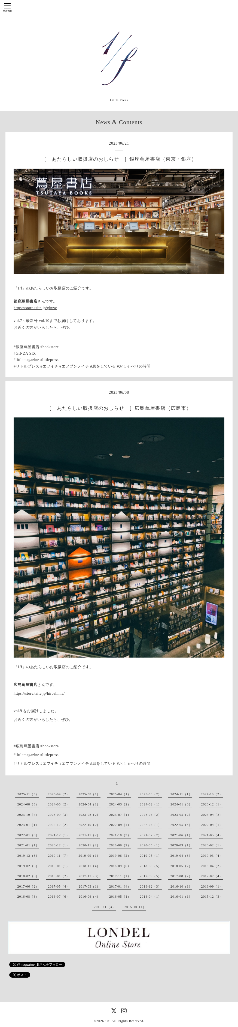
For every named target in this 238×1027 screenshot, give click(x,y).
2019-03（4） (212, 856)
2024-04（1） (89, 804)
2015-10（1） (135, 907)
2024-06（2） (59, 804)
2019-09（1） (89, 856)
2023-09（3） (59, 815)
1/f (107, 1021)
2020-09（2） (120, 845)
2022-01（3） (28, 835)
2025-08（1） (89, 794)
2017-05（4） (59, 886)
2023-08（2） (89, 815)
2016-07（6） (59, 896)
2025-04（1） (120, 794)
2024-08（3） (28, 804)
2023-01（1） (28, 825)
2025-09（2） (59, 794)
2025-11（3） (28, 794)
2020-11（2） (89, 845)
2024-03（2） (120, 804)
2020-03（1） (181, 845)
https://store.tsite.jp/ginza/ (35, 308)
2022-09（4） (120, 825)
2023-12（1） (212, 804)
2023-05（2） (181, 815)
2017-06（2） (28, 886)
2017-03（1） (89, 886)
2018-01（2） (59, 876)
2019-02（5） (28, 866)
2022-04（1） (212, 825)
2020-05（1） (150, 845)
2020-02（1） (212, 845)
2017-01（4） (120, 886)
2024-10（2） (212, 794)
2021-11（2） (89, 835)
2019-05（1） (150, 856)
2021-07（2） (150, 835)
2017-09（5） (150, 876)
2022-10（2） (89, 825)
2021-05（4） (212, 835)
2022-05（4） (181, 825)
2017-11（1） (120, 876)
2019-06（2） (120, 856)
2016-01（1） (181, 896)
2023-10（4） (28, 815)
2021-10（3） (120, 835)
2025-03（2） (151, 794)
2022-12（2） (59, 825)
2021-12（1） (59, 835)
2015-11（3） (105, 907)
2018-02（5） (28, 876)
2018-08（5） (150, 866)
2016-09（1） (212, 886)
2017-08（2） (181, 876)
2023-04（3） (212, 815)
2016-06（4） (89, 896)
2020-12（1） (59, 845)
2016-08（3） (28, 896)
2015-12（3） (212, 896)
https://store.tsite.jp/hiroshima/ (39, 693)
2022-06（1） (151, 825)
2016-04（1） (151, 896)
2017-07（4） (212, 876)
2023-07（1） (120, 815)
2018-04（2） (212, 866)
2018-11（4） (89, 866)
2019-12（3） (28, 856)
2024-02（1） (151, 804)
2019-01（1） (59, 866)
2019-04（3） (181, 856)
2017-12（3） (89, 876)
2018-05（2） (181, 866)
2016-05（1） (120, 896)
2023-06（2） (151, 815)
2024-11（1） (181, 794)
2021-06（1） (181, 835)
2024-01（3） (181, 804)
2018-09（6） (120, 866)
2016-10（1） (181, 886)
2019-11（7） (59, 856)
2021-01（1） (28, 845)
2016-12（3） (151, 886)
